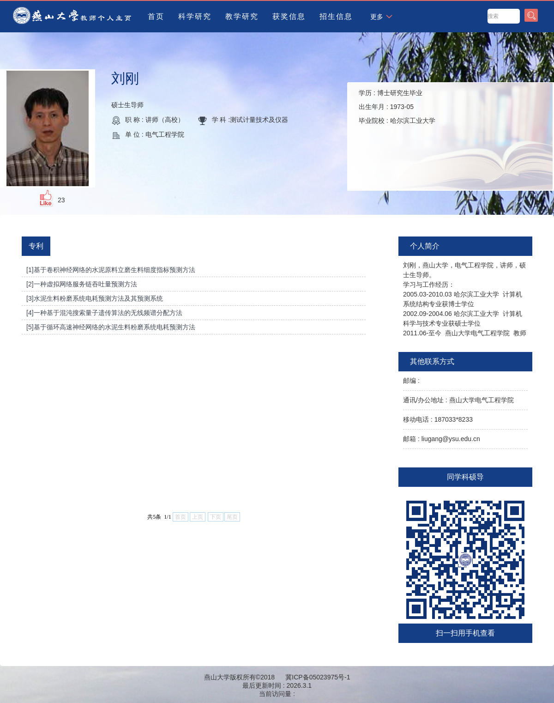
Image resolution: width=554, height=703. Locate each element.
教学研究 (242, 16)
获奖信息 (289, 16)
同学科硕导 (465, 477)
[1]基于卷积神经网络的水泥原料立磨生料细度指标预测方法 (110, 269)
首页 (156, 16)
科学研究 (194, 16)
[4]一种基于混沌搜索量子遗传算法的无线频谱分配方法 (104, 312)
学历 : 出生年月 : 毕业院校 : (397, 106)
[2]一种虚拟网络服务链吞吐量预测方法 (81, 284)
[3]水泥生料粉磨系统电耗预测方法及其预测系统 (94, 298)
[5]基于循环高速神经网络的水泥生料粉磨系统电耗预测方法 (110, 327)
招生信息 (336, 16)
